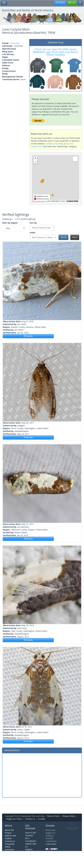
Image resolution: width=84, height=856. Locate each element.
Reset (74, 237)
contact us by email (54, 143)
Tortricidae (14, 43)
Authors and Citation (10, 837)
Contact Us (30, 819)
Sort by (33, 222)
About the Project (9, 831)
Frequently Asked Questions (9, 847)
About (8, 825)
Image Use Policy (14, 819)
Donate (41, 819)
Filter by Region (10, 222)
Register (29, 849)
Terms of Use (53, 816)
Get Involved (30, 827)
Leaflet (48, 201)
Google (62, 201)
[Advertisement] (42, 774)
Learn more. (51, 844)
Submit (63, 237)
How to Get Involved (30, 834)
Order (32, 232)
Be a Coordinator (30, 839)
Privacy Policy (68, 816)
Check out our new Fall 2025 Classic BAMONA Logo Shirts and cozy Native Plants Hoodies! (55, 52)
